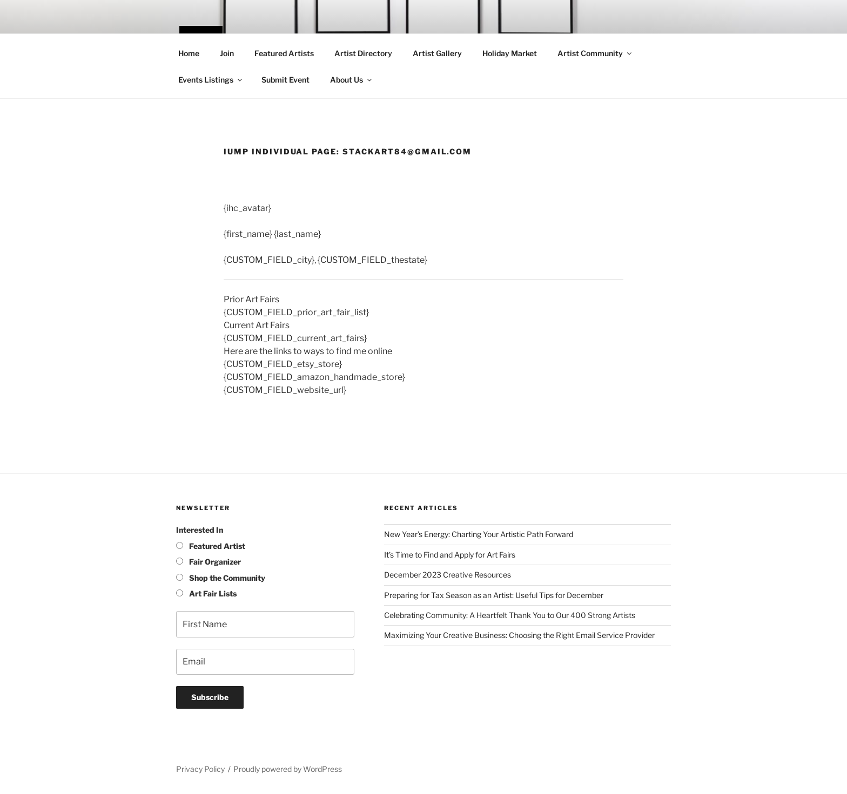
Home (188, 53)
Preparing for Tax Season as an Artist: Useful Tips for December (493, 595)
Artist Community (595, 53)
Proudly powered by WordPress (287, 768)
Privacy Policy (200, 768)
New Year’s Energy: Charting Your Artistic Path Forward (478, 534)
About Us (351, 79)
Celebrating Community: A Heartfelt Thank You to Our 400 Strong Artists (509, 615)
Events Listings (211, 79)
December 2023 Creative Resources (447, 574)
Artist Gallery (437, 53)
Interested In (199, 529)
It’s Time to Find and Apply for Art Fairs (449, 554)
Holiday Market (509, 53)
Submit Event (285, 79)
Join (227, 53)
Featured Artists (284, 53)
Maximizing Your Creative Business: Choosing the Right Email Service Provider (519, 635)
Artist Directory (363, 53)
